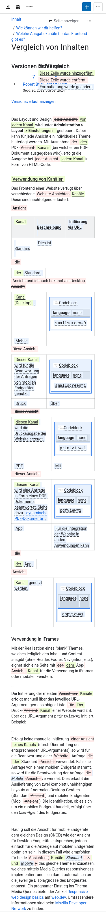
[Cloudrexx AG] (29, 6)
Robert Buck (33, 84)
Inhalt (16, 19)
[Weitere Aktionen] (89, 21)
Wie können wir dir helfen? (39, 28)
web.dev (58, 897)
